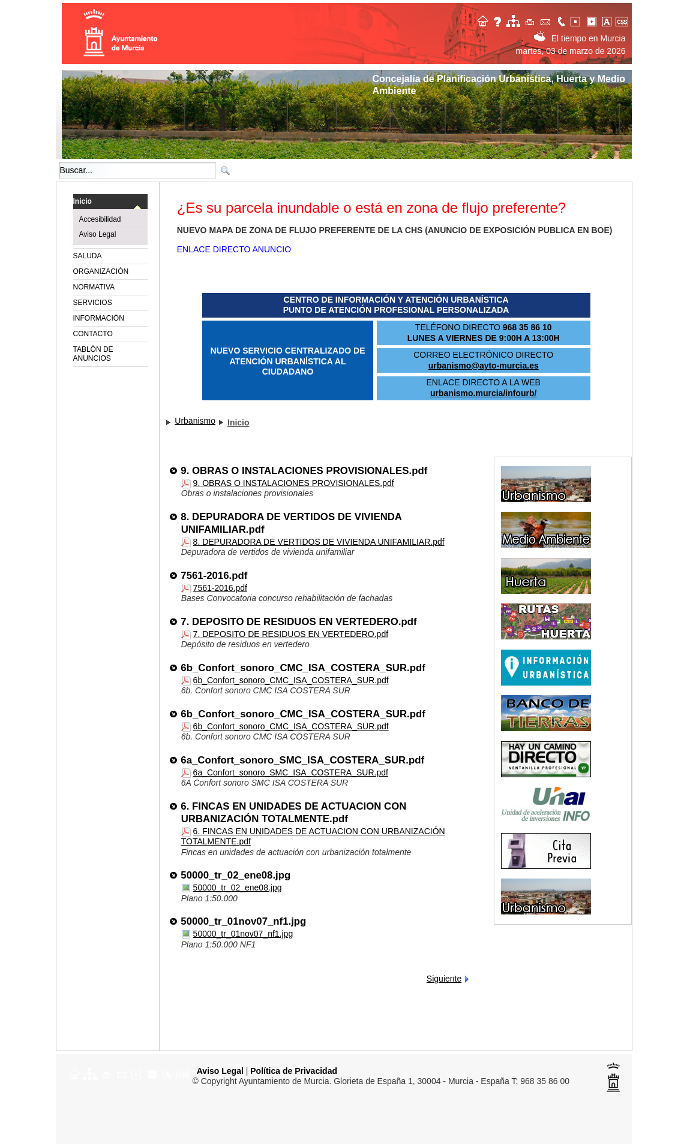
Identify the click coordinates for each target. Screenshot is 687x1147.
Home (483, 20)
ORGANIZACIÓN (101, 271)
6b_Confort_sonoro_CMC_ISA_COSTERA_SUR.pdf (303, 668)
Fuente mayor (608, 20)
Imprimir (530, 20)
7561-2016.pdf (214, 575)
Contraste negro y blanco (593, 20)
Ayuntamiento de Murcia (122, 33)
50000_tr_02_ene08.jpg (236, 875)
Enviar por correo (546, 20)
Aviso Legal (97, 234)
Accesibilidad (100, 219)
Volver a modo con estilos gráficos (624, 20)
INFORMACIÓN (98, 318)
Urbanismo (195, 420)
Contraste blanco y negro (577, 20)
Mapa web (515, 20)
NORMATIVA (94, 287)
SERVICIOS (92, 302)
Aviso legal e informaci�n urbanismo (499, 20)
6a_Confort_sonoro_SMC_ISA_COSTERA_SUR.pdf (302, 760)
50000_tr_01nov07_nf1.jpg (244, 921)
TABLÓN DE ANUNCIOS (93, 354)
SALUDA (87, 256)
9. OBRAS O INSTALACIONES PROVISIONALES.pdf (304, 470)
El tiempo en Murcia (580, 38)
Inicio (82, 201)
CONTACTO (93, 334)
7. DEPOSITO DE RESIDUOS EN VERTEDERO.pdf (299, 621)
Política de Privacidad (293, 1071)
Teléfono (561, 20)
